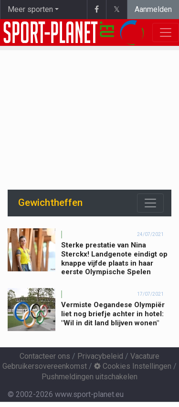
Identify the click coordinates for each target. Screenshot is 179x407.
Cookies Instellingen (132, 366)
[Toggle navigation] (150, 203)
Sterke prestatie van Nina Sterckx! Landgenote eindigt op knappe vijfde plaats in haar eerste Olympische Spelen (114, 258)
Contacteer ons (45, 356)
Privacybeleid (100, 356)
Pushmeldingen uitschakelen (89, 376)
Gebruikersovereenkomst (44, 366)
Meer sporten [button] (30, 9)
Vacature (144, 356)
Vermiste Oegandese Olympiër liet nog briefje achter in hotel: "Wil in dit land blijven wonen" (113, 313)
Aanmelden (153, 9)
